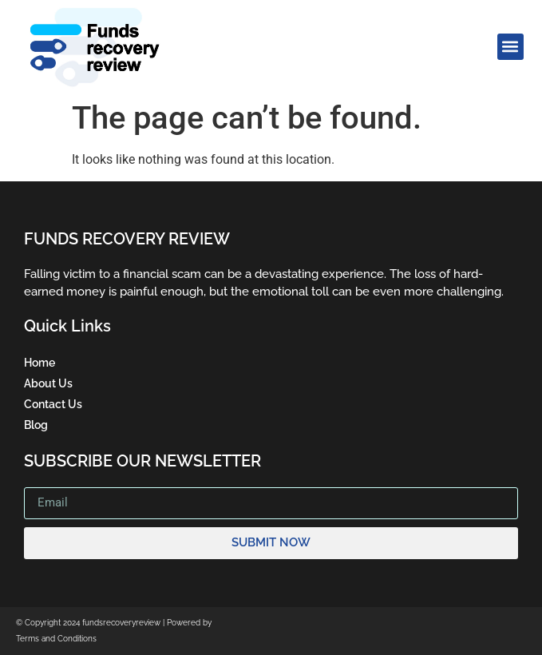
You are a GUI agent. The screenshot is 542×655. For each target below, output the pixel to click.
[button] (510, 47)
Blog (36, 425)
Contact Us (53, 404)
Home (39, 362)
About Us (48, 383)
